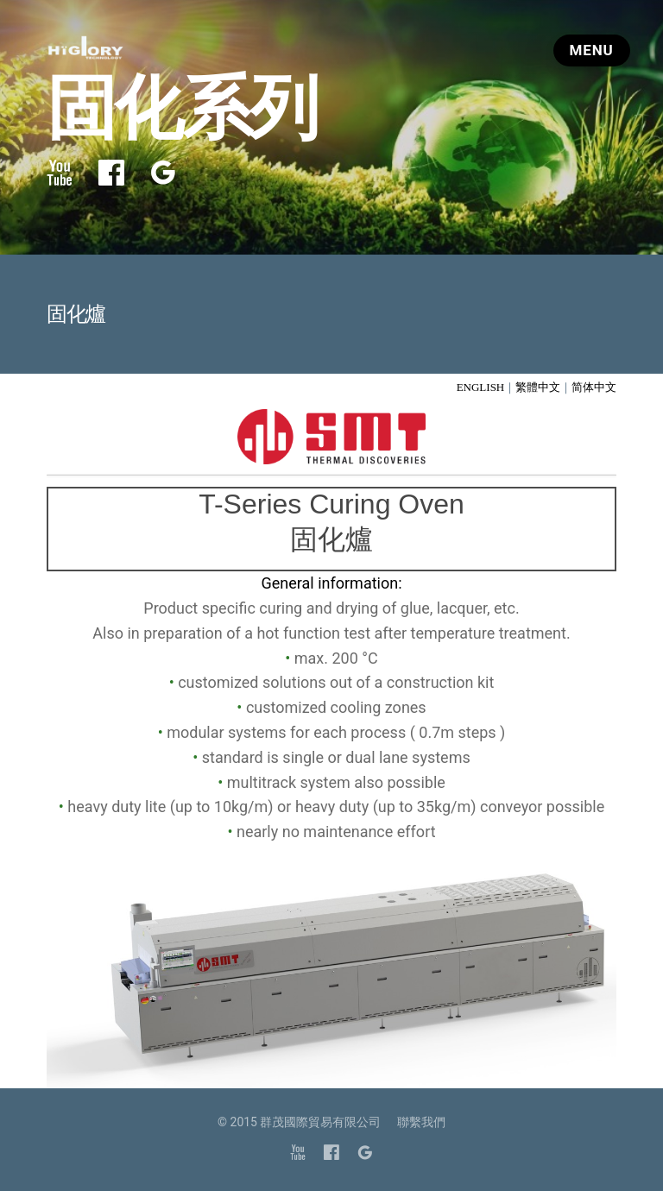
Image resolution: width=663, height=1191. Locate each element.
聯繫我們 (421, 1122)
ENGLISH (481, 387)
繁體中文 (537, 387)
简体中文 (593, 387)
